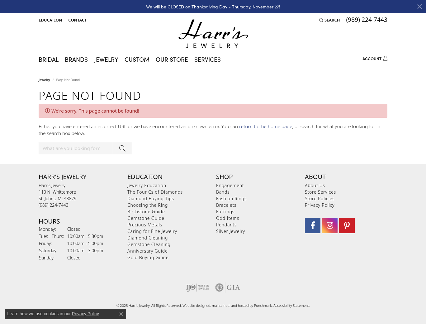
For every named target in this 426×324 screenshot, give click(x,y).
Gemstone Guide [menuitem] (145, 218)
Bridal (49, 59)
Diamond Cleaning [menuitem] (147, 238)
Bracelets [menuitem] (226, 205)
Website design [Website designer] (194, 305)
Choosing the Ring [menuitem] (147, 205)
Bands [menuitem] (223, 192)
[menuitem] (197, 287)
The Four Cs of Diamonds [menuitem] (155, 192)
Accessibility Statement (291, 305)
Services (207, 59)
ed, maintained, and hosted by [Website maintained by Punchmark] (230, 305)
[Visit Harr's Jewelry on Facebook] (312, 225)
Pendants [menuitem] (226, 225)
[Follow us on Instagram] (330, 225)
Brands (76, 59)
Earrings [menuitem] (225, 212)
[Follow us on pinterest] (347, 225)
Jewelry (106, 59)
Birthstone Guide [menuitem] (146, 212)
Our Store (172, 59)
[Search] (329, 20)
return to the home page (265, 126)
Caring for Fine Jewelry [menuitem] (152, 231)
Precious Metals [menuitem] (144, 225)
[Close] (419, 6)
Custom (137, 59)
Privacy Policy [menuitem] (319, 205)
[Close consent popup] (121, 314)
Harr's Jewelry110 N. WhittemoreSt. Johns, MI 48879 (57, 195)
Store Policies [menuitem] (320, 198)
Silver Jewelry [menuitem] (230, 231)
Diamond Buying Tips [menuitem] (150, 198)
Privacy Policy (85, 313)
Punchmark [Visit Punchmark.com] (263, 305)
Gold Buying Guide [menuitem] (147, 257)
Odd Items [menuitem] (227, 218)
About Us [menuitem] (315, 185)
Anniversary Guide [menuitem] (147, 251)
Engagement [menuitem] (230, 185)
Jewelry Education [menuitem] (146, 185)
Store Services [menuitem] (320, 192)
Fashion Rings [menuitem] (231, 198)
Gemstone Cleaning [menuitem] (149, 244)
